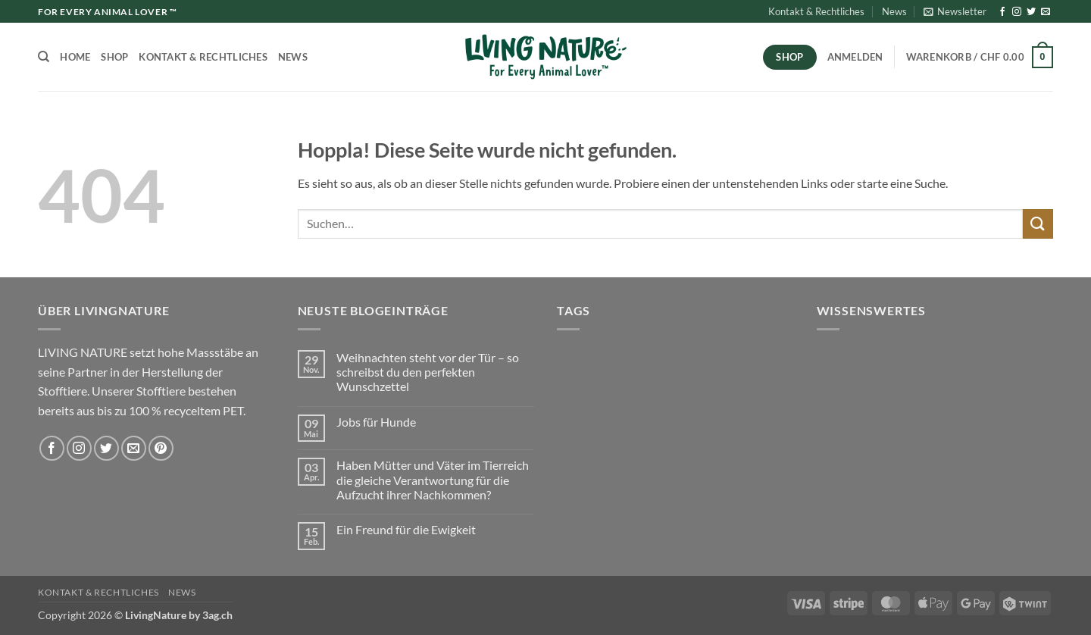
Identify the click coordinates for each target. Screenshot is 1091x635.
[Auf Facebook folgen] (1002, 12)
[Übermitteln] (1038, 224)
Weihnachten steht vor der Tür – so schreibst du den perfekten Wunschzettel (427, 371)
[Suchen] (43, 56)
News (894, 11)
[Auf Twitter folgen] (1031, 12)
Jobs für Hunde (376, 421)
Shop (114, 57)
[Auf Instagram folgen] (1016, 12)
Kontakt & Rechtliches (816, 11)
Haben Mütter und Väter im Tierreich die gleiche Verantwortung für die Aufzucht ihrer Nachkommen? (432, 479)
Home (75, 57)
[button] (955, 11)
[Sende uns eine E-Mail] (1045, 12)
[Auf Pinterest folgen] (160, 448)
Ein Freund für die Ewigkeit (406, 529)
